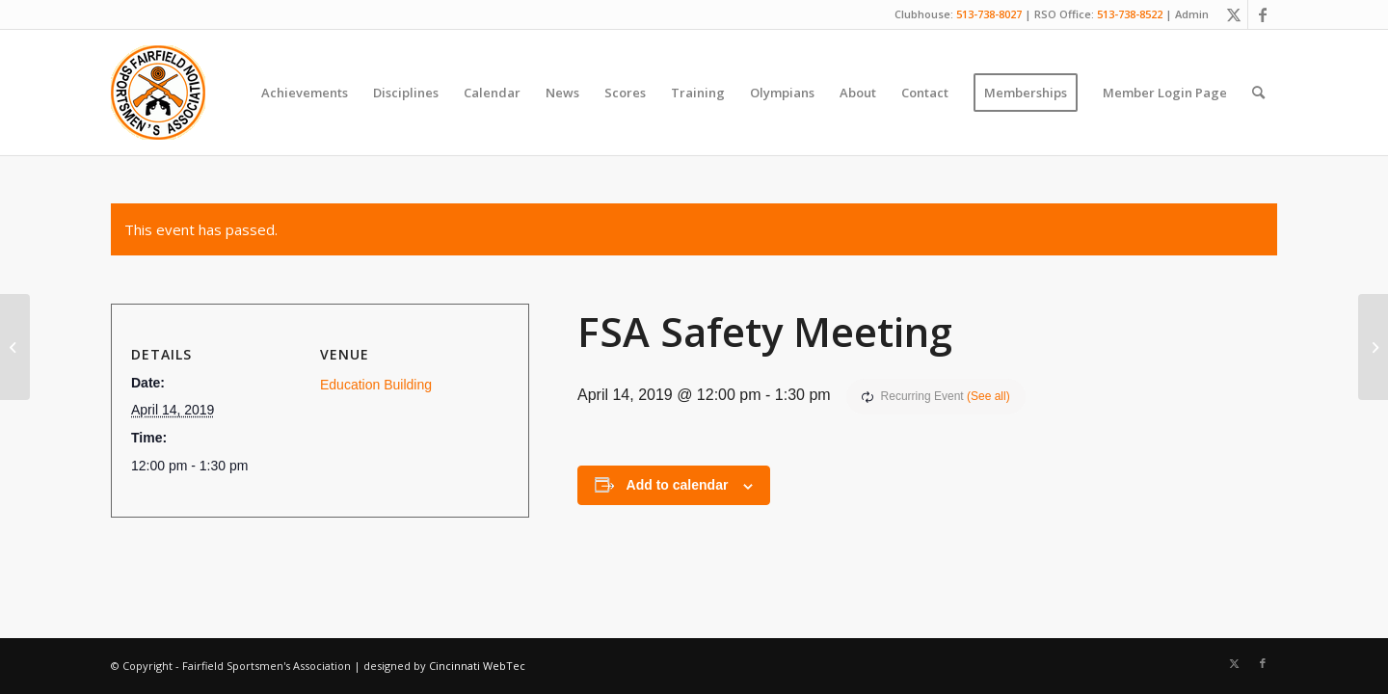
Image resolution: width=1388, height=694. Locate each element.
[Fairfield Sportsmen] (158, 92)
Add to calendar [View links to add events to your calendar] (678, 485)
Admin (1192, 14)
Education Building (376, 384)
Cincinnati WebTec (477, 665)
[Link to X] (1233, 14)
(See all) (988, 396)
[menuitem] (304, 92)
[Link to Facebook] (1262, 14)
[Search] (1258, 92)
